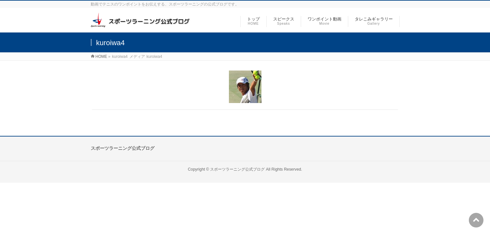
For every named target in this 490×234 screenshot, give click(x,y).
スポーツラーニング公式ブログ (237, 169)
